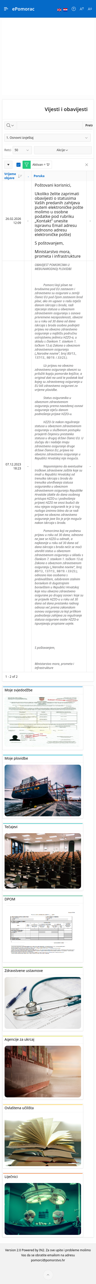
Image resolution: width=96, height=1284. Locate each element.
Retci (7, 150)
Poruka (39, 176)
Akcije (63, 150)
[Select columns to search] (10, 125)
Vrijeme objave (13, 176)
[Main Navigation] (6, 9)
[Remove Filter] (87, 165)
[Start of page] (48, 1275)
